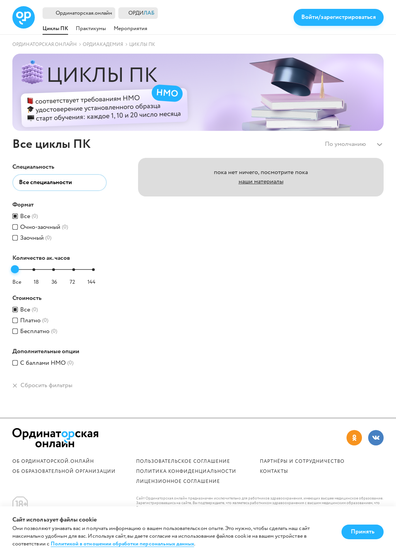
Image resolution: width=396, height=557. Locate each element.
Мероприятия (130, 28)
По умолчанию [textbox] (345, 144)
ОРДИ (141, 13)
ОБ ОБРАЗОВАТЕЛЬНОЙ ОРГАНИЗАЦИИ (64, 471)
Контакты (274, 471)
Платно (34, 321)
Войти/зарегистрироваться (338, 17)
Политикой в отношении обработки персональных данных (123, 544)
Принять (362, 531)
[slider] (15, 269)
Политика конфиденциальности (186, 471)
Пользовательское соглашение (183, 461)
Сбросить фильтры (42, 385)
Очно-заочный (44, 227)
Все (29, 216)
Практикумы (91, 28)
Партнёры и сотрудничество (302, 461)
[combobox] (353, 144)
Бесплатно (38, 331)
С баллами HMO (46, 363)
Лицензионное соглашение (178, 481)
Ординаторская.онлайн (84, 13)
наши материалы (261, 181)
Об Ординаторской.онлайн (53, 461)
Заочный (35, 238)
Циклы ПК (55, 28)
